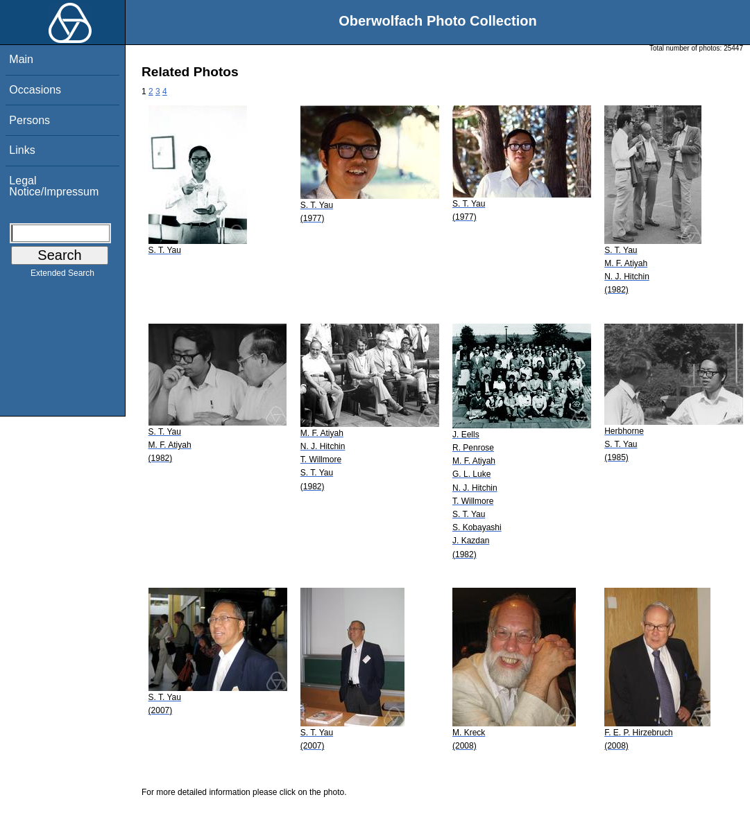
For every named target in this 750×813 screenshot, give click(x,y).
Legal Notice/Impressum (54, 186)
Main (21, 59)
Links (22, 150)
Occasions (35, 90)
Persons (29, 120)
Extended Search (62, 276)
